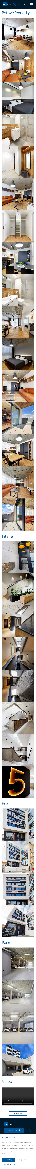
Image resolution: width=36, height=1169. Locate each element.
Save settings (8, 1160)
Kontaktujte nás (14, 1130)
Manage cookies (22, 1160)
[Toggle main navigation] (31, 4)
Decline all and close (9, 1164)
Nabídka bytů (18, 1113)
